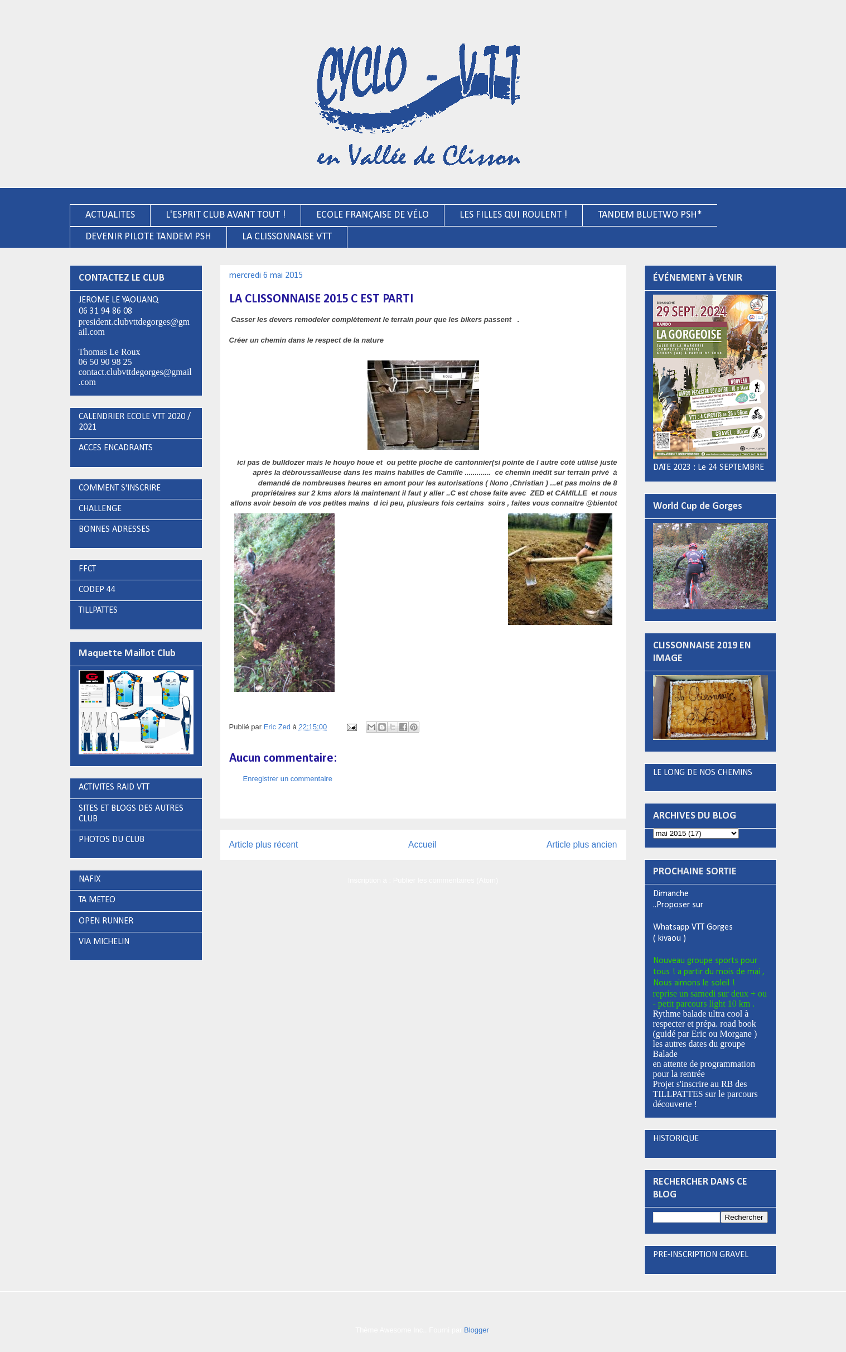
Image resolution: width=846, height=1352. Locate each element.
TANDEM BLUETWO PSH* (650, 215)
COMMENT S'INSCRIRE (120, 488)
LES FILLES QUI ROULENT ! (513, 215)
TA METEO (97, 900)
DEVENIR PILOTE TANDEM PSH (148, 237)
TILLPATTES (98, 610)
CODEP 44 (97, 589)
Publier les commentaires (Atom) (446, 880)
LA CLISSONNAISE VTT (287, 237)
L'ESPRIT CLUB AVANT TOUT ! (226, 215)
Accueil (422, 844)
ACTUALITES (110, 215)
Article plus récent (263, 844)
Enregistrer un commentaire (287, 778)
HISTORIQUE (676, 1138)
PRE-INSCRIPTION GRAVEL (700, 1254)
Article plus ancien (582, 844)
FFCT (87, 569)
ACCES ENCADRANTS (116, 448)
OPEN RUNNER (106, 921)
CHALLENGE (100, 508)
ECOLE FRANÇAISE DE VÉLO (372, 215)
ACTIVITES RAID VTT (114, 787)
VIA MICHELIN (104, 941)
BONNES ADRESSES (114, 529)
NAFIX (89, 879)
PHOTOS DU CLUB (111, 839)
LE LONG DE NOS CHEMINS (702, 772)
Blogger (476, 1330)
